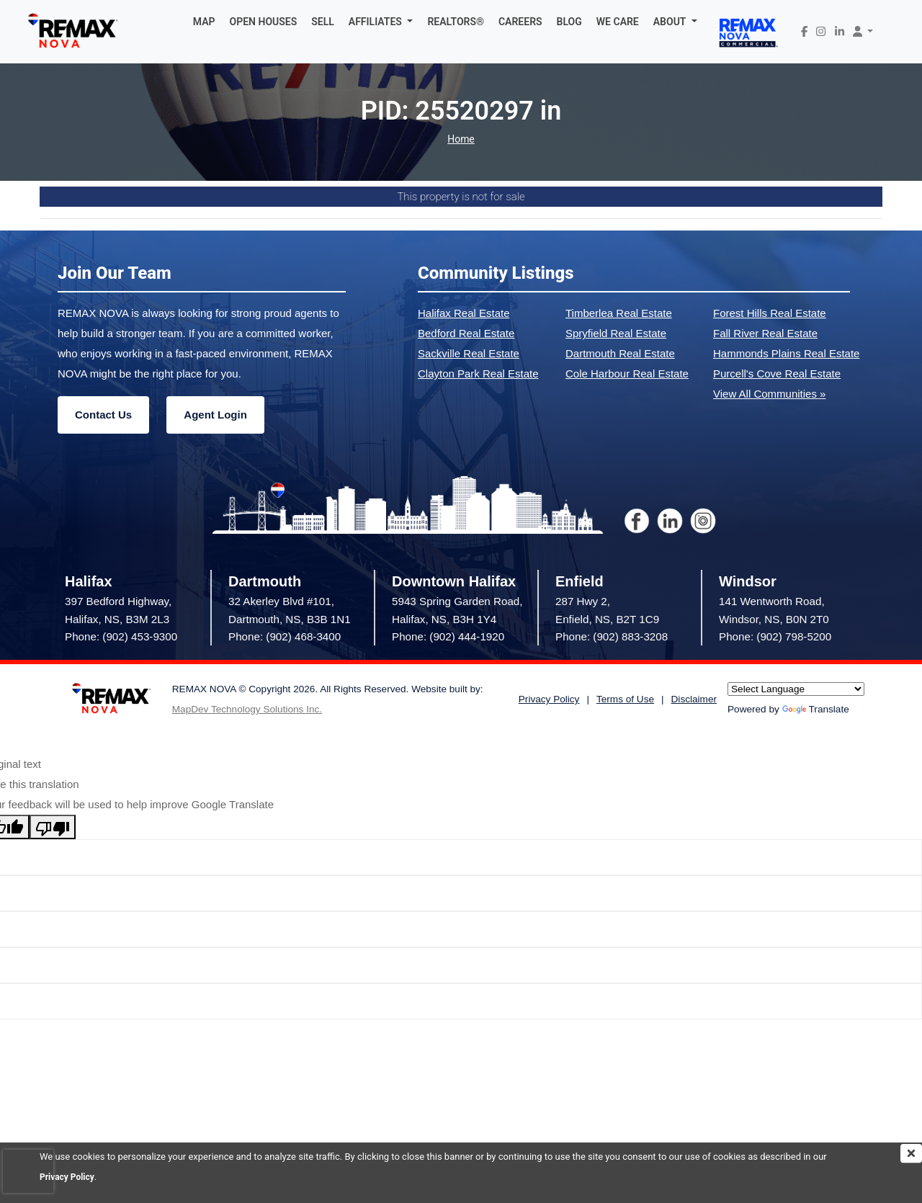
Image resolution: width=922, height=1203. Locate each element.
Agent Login (215, 414)
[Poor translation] (53, 827)
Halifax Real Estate (464, 313)
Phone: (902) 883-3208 (611, 636)
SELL (322, 21)
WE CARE (617, 21)
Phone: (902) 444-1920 (448, 636)
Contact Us (103, 414)
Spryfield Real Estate (615, 333)
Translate (815, 709)
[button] (381, 21)
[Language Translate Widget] (796, 689)
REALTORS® (455, 21)
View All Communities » (769, 394)
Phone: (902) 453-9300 (121, 636)
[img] (911, 1153)
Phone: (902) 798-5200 (775, 636)
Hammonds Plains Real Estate (786, 353)
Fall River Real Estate (765, 333)
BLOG (569, 21)
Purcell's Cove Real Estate (777, 373)
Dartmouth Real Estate (620, 353)
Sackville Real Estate (468, 353)
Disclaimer (694, 699)
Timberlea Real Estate (618, 313)
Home (461, 139)
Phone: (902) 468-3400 (284, 636)
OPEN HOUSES (263, 21)
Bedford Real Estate (466, 333)
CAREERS (520, 21)
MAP (204, 21)
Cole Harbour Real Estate (627, 373)
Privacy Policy (69, 1176)
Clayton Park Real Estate (478, 373)
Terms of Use (625, 699)
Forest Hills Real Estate (769, 313)
